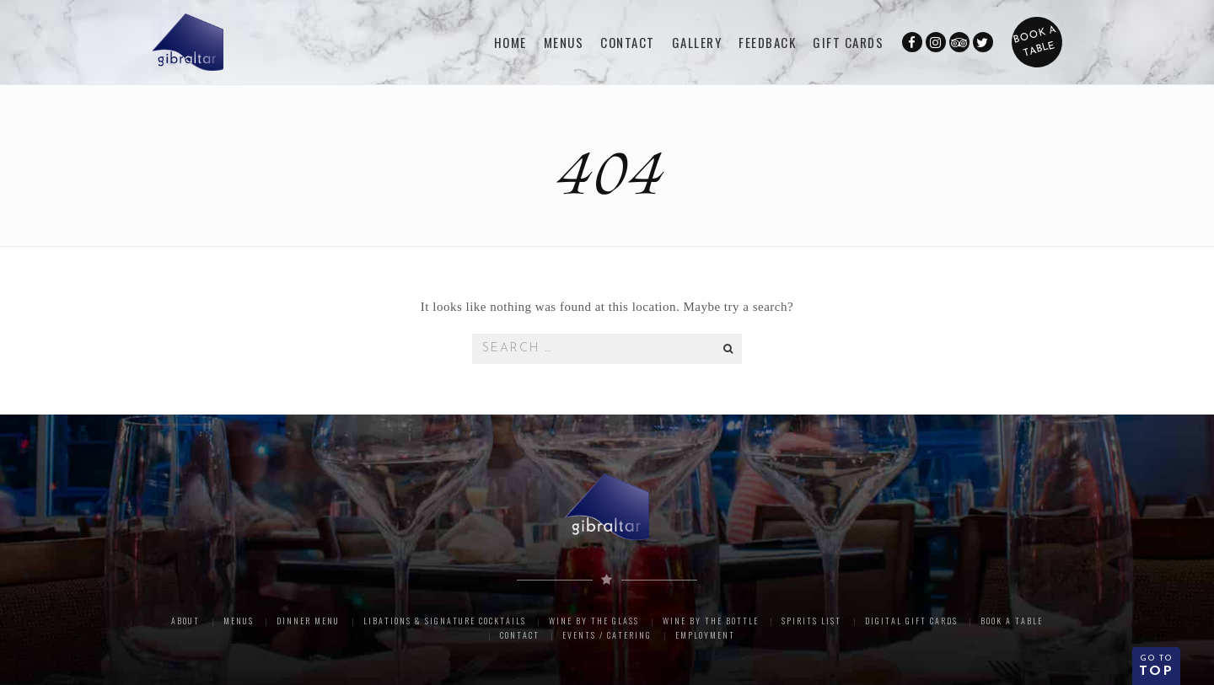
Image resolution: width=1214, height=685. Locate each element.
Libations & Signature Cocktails (444, 620)
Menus (564, 42)
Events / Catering (607, 635)
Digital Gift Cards (911, 620)
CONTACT (627, 42)
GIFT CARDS (848, 42)
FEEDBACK (767, 42)
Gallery (697, 42)
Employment (705, 635)
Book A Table (1011, 620)
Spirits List (811, 620)
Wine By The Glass (594, 620)
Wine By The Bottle (711, 620)
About (185, 620)
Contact (520, 635)
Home (510, 42)
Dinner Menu (308, 620)
